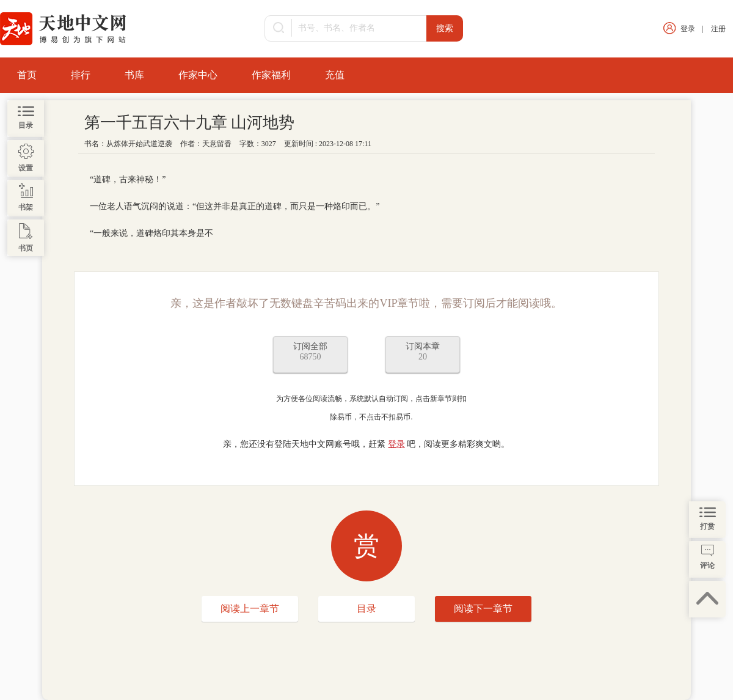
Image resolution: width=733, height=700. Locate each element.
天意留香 (217, 143)
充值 (335, 75)
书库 (134, 75)
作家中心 (197, 75)
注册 (718, 28)
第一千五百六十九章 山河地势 (189, 122)
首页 (27, 75)
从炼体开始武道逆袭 (139, 143)
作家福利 (271, 75)
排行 (80, 75)
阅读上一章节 (250, 608)
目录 (366, 608)
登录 (687, 28)
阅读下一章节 (483, 608)
